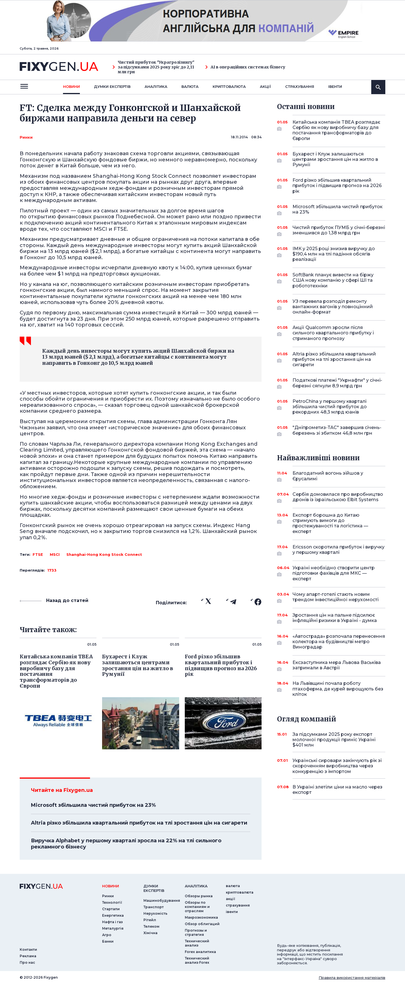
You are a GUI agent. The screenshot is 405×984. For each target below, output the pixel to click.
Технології (112, 902)
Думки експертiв (112, 86)
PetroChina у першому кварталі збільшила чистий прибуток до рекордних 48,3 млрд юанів (331, 407)
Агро (106, 935)
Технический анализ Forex (197, 960)
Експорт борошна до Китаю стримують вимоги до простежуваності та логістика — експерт (331, 523)
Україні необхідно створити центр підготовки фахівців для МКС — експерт (333, 573)
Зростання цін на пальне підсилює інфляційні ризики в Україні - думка (334, 618)
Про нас (27, 962)
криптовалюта (229, 86)
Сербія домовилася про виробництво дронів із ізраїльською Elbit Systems (337, 497)
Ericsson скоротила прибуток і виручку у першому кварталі (338, 550)
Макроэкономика (201, 917)
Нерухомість (155, 913)
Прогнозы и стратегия (196, 932)
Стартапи (111, 909)
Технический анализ (197, 943)
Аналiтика (156, 86)
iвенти (335, 86)
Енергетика (113, 915)
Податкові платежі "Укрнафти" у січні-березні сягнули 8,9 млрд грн (337, 383)
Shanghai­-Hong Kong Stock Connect (104, 554)
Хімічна (150, 933)
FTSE (38, 554)
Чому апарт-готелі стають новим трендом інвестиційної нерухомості (335, 597)
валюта (190, 86)
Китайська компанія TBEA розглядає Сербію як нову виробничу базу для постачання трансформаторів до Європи (336, 130)
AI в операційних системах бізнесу (245, 67)
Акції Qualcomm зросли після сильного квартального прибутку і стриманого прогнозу (333, 333)
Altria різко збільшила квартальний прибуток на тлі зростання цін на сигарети (139, 823)
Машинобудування (161, 900)
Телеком (151, 926)
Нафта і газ (112, 922)
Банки (108, 941)
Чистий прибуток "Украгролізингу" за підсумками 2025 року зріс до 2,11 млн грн (153, 67)
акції (265, 86)
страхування (299, 86)
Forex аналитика (200, 952)
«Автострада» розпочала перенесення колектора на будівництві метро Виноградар (338, 642)
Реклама (28, 956)
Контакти (28, 949)
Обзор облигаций (202, 924)
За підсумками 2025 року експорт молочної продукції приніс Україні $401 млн (333, 740)
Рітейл (149, 920)
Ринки (26, 137)
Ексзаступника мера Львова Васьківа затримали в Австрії (336, 665)
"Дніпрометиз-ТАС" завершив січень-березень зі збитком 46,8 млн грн (336, 430)
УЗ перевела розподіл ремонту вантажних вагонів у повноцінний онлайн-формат (332, 307)
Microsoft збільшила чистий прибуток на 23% (93, 805)
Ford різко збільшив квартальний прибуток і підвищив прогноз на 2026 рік (337, 185)
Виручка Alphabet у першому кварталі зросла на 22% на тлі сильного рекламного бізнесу (126, 844)
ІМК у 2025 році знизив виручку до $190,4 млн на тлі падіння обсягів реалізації (333, 254)
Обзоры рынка (199, 896)
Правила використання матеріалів (352, 977)
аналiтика (196, 886)
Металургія (112, 928)
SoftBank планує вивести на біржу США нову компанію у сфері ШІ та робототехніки (333, 280)
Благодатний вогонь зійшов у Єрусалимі (331, 476)
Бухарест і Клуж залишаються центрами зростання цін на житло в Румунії (335, 159)
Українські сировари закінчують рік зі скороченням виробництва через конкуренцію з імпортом (337, 766)
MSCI (55, 554)
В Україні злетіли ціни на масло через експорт (337, 789)
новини (71, 86)
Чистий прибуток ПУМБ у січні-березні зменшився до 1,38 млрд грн (338, 230)
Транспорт (153, 907)
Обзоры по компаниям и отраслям (197, 906)
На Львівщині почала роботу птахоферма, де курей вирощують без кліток (337, 689)
